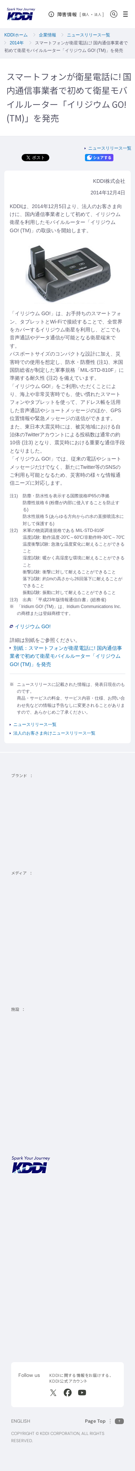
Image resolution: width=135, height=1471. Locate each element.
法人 (98, 14)
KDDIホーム (16, 35)
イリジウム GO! (30, 626)
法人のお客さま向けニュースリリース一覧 (54, 733)
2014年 (17, 42)
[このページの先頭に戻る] (104, 1421)
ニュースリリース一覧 (88, 35)
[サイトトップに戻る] (21, 14)
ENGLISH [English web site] (20, 1421)
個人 (86, 14)
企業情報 (47, 35)
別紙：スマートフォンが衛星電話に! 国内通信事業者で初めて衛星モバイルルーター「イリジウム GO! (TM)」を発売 (66, 656)
